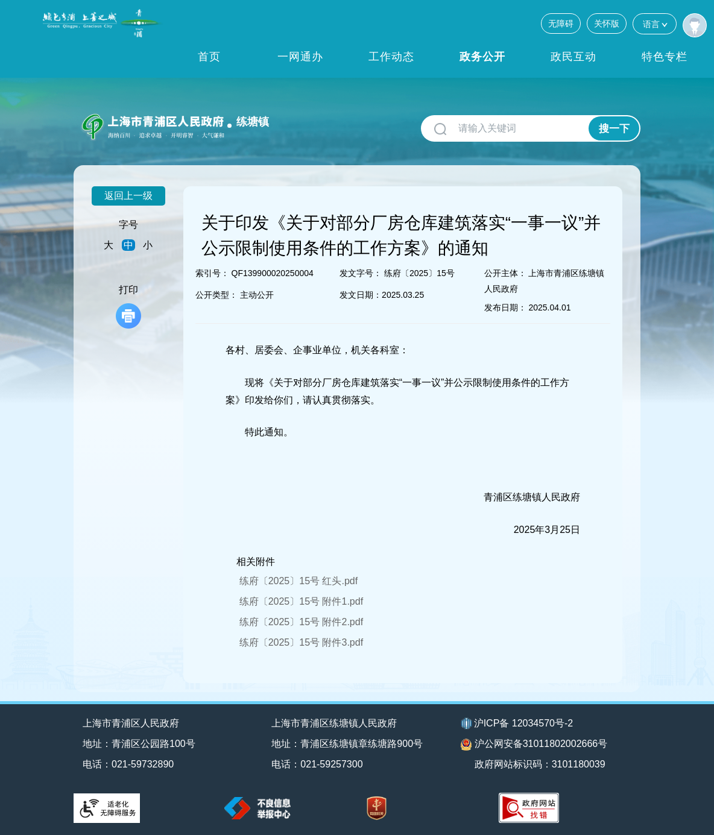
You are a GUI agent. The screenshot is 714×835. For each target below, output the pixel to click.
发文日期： (361, 295)
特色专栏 (664, 57)
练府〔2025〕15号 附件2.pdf (301, 622)
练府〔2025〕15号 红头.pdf (298, 581)
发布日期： (505, 307)
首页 (209, 57)
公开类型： (216, 295)
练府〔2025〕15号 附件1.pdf (301, 601)
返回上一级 (128, 196)
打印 (128, 307)
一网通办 (300, 57)
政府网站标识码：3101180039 (540, 764)
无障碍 (560, 23)
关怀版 (606, 23)
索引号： (212, 273)
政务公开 (482, 57)
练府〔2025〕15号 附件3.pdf (301, 642)
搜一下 (614, 128)
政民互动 (573, 57)
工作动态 (391, 57)
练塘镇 (252, 122)
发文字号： (361, 273)
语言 (654, 24)
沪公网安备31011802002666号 (534, 745)
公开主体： (505, 273)
